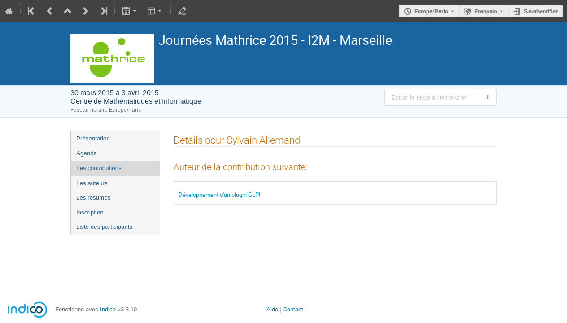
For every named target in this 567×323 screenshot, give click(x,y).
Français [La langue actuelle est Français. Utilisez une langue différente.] (486, 11)
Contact (293, 309)
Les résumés (93, 197)
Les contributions (99, 168)
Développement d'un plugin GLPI (220, 195)
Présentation (93, 138)
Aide (272, 309)
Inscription (90, 212)
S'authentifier (541, 11)
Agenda (86, 153)
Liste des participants (104, 226)
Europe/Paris (431, 11)
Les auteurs (92, 183)
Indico (108, 309)
